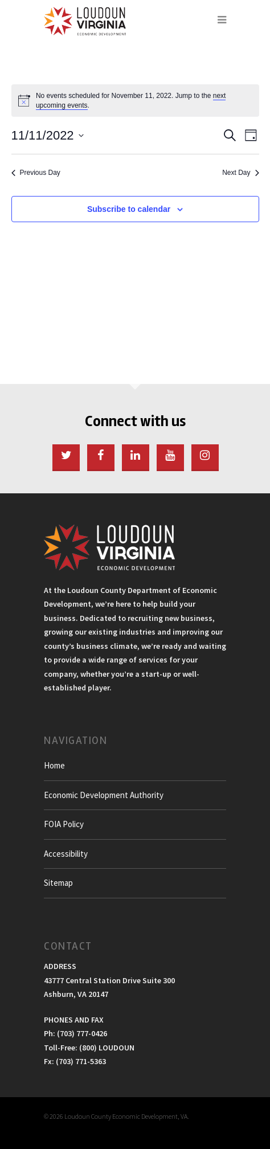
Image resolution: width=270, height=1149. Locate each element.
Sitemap (58, 882)
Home (54, 765)
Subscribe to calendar (128, 209)
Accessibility (66, 853)
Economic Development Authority (103, 795)
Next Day (240, 173)
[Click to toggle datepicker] (47, 135)
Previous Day (35, 173)
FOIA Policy (64, 824)
